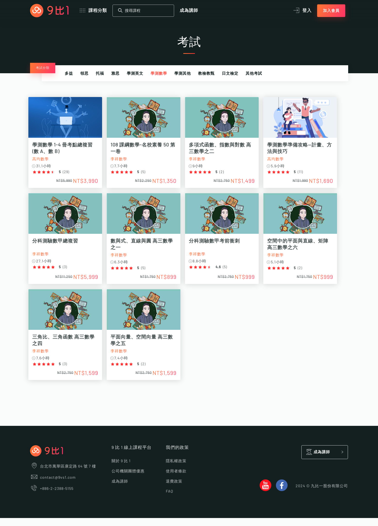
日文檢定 (230, 73)
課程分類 (93, 10)
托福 (100, 73)
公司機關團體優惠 (128, 479)
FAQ (169, 499)
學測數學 (159, 73)
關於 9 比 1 (121, 469)
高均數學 (42, 159)
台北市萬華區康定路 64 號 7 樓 (63, 475)
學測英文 (135, 73)
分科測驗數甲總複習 (57, 243)
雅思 (115, 73)
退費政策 (174, 489)
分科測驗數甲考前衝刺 (222, 243)
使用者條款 (176, 479)
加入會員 (331, 11)
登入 (302, 10)
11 (311, 172)
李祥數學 (123, 159)
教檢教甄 (206, 73)
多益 (69, 73)
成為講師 (189, 10)
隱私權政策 (176, 469)
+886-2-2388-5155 (52, 497)
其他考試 (254, 73)
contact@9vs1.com (53, 486)
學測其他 (182, 73)
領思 (84, 73)
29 (68, 172)
